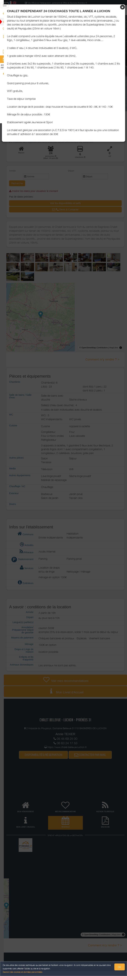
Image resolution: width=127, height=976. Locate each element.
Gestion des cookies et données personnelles (22, 972)
